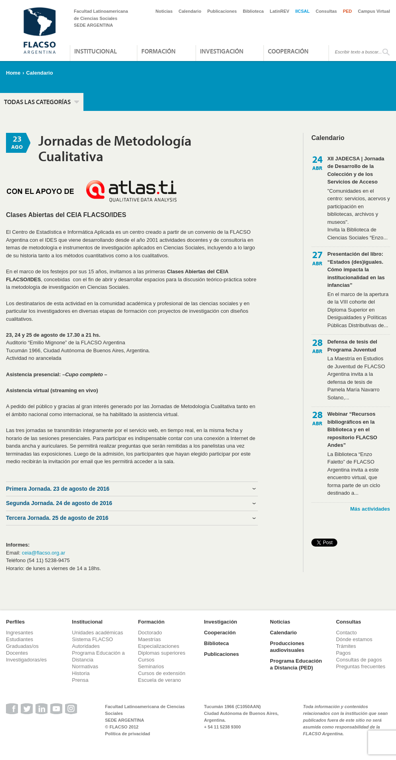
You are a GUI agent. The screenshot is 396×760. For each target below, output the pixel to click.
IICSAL (302, 11)
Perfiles (15, 622)
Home (13, 73)
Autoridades (85, 646)
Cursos (146, 660)
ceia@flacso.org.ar (43, 553)
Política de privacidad (127, 733)
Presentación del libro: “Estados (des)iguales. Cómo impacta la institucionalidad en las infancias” (356, 269)
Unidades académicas (97, 633)
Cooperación (288, 51)
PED (347, 11)
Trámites (346, 646)
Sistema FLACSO (92, 639)
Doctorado (150, 633)
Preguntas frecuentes (361, 666)
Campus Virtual (374, 11)
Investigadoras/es (26, 660)
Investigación (222, 51)
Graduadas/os (22, 646)
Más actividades (370, 509)
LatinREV (279, 11)
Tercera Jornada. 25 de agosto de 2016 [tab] (57, 518)
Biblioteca (253, 11)
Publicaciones (222, 11)
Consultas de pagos (359, 660)
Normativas (85, 666)
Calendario (189, 11)
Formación (158, 51)
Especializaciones (158, 646)
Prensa (80, 680)
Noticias (164, 11)
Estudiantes (19, 639)
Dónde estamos (354, 639)
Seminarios (151, 666)
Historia (80, 673)
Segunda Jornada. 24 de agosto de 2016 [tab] (59, 503)
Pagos (343, 653)
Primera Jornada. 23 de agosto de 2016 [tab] (57, 489)
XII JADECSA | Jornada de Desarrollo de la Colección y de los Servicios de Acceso (355, 170)
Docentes (17, 653)
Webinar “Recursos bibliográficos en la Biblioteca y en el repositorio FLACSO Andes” (352, 429)
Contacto (346, 633)
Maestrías (149, 639)
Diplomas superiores (162, 653)
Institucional (95, 51)
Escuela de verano (159, 680)
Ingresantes (19, 633)
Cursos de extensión (162, 673)
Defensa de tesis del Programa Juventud (352, 346)
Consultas (326, 11)
